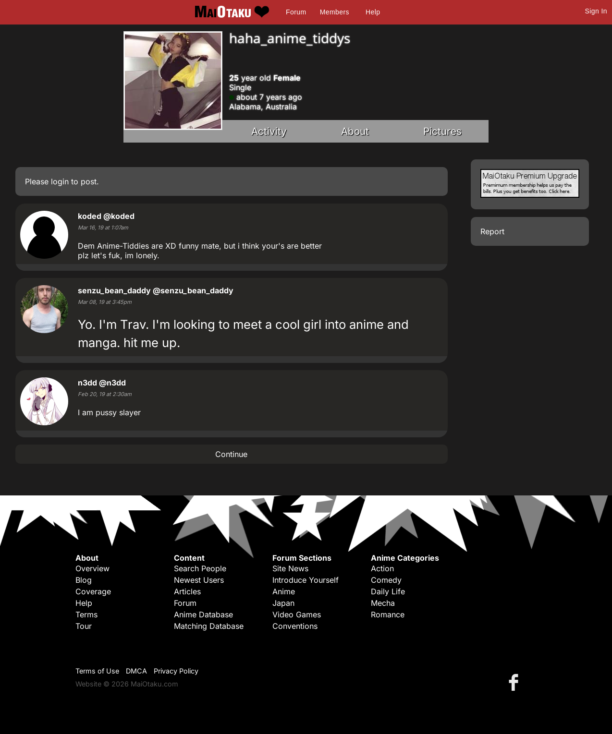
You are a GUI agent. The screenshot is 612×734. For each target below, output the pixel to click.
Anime (283, 591)
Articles (187, 591)
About (355, 131)
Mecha (383, 603)
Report (492, 231)
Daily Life (388, 591)
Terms (86, 614)
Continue (231, 454)
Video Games (296, 614)
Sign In (596, 11)
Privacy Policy (176, 671)
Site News (290, 568)
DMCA (136, 671)
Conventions (295, 626)
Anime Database (203, 614)
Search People (200, 568)
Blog (83, 580)
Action (382, 568)
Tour (83, 626)
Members (334, 12)
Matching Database (209, 626)
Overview (92, 568)
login (60, 181)
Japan (283, 603)
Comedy (386, 580)
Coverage (93, 591)
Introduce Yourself (305, 580)
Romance (387, 614)
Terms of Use (97, 671)
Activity (269, 131)
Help (373, 12)
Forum (296, 12)
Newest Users (199, 580)
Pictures (442, 131)
